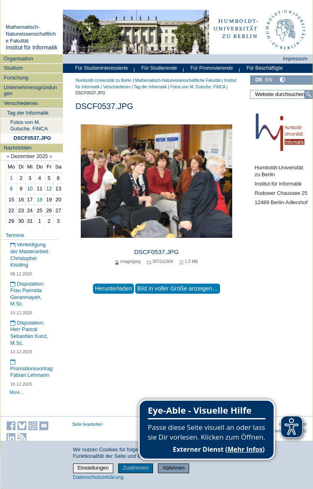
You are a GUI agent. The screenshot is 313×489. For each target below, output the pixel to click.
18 (39, 199)
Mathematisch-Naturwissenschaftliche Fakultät (31, 33)
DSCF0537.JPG (32, 138)
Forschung (16, 78)
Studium (13, 68)
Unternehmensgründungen (30, 90)
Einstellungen (93, 468)
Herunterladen (113, 288)
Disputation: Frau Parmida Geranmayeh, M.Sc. (27, 294)
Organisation (18, 59)
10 (30, 189)
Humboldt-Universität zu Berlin (104, 80)
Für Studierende (159, 68)
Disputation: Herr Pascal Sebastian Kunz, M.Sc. (29, 333)
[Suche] (308, 94)
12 (49, 189)
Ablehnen (174, 468)
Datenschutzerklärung (98, 477)
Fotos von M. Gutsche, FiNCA (28, 125)
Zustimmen (135, 468)
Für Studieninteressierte (101, 68)
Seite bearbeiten (87, 424)
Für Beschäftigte (264, 68)
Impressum (295, 59)
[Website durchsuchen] (281, 94)
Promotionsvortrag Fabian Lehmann (31, 368)
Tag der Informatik (27, 113)
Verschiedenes (21, 103)
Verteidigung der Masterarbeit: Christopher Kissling (30, 254)
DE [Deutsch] (259, 80)
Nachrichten (17, 148)
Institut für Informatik (32, 47)
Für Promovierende (211, 68)
